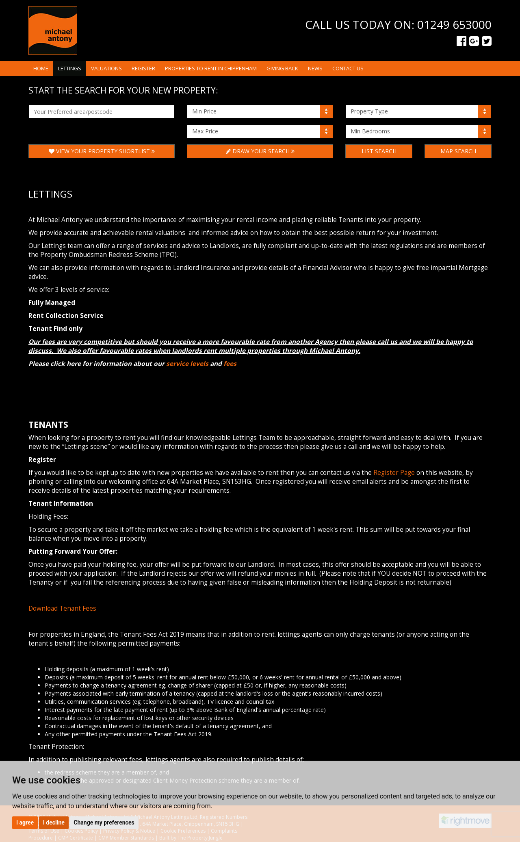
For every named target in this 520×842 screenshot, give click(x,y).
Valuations (106, 68)
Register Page (394, 472)
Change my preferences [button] (104, 822)
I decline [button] (54, 822)
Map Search (458, 151)
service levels (187, 363)
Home (40, 68)
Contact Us (348, 68)
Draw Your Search (260, 151)
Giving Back (282, 68)
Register (143, 68)
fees (229, 363)
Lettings (69, 68)
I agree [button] (25, 822)
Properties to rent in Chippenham (211, 68)
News (315, 68)
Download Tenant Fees (62, 608)
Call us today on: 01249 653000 (398, 24)
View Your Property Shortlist (102, 151)
